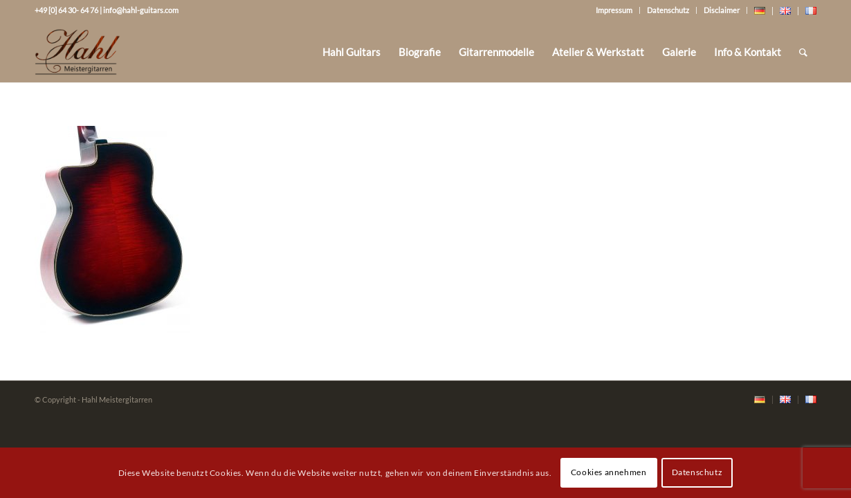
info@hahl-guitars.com (141, 10)
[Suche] (803, 51)
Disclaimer (722, 10)
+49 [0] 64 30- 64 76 (66, 10)
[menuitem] (351, 51)
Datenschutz (668, 10)
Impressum (614, 10)
